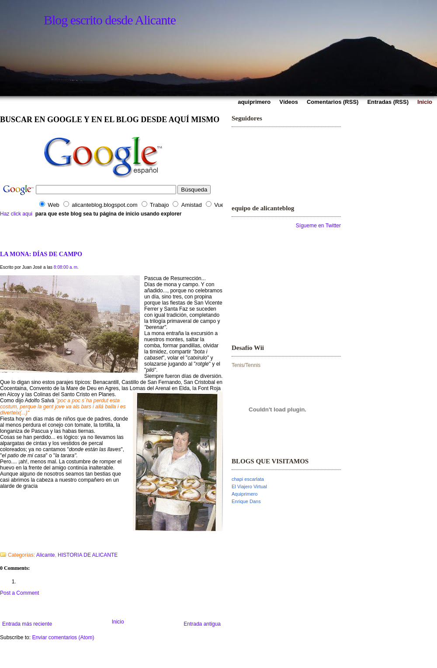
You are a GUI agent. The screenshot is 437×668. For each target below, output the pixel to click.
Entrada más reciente (27, 624)
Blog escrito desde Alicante (110, 20)
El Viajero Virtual (249, 486)
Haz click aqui (16, 214)
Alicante (45, 555)
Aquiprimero (244, 494)
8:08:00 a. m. (66, 267)
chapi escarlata (248, 479)
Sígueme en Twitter (318, 226)
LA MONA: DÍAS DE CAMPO (41, 253)
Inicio (118, 622)
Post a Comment (19, 593)
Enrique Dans (246, 501)
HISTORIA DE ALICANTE (88, 555)
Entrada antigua (202, 624)
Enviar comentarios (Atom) (63, 637)
